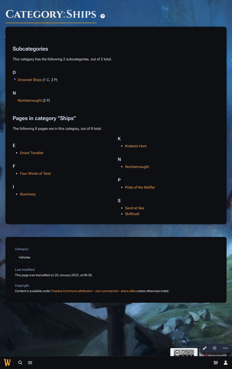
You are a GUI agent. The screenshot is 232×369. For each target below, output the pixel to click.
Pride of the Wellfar (140, 187)
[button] (15, 79)
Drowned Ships (30, 80)
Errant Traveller (32, 153)
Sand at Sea (134, 208)
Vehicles (24, 257)
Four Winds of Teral (35, 173)
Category (21, 249)
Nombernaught (30, 100)
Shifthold (132, 214)
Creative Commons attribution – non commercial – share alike (93, 291)
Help (102, 16)
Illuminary (28, 194)
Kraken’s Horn (136, 146)
